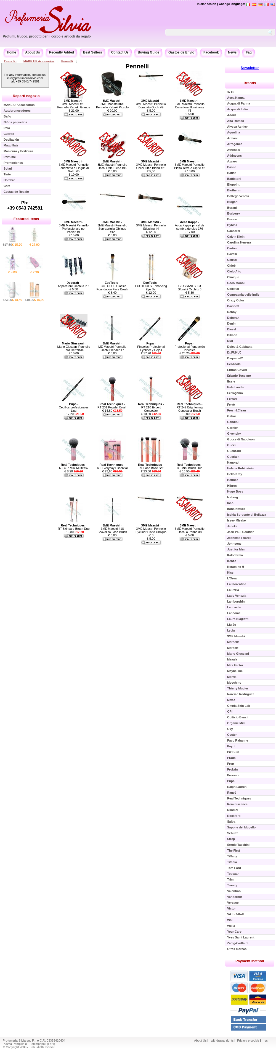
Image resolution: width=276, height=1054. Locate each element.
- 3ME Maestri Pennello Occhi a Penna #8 (190, 529)
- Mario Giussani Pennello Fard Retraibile (73, 347)
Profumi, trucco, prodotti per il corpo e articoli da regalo (47, 36)
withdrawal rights (222, 1040)
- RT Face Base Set (151, 466)
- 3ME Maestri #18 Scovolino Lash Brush (112, 529)
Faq (248, 52)
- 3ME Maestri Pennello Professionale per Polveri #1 (74, 227)
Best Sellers (92, 52)
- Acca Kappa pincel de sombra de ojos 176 (189, 225)
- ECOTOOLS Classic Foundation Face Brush (112, 286)
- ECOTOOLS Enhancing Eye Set (151, 286)
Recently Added (61, 52)
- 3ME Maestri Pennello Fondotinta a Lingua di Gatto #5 (74, 166)
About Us (32, 52)
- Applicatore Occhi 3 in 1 (74, 284)
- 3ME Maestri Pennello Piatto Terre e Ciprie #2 (189, 165)
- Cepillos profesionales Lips (74, 407)
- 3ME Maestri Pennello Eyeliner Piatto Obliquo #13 (151, 530)
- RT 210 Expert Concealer (151, 407)
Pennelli (67, 61)
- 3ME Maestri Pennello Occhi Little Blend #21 (151, 165)
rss (266, 1040)
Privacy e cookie (248, 1040)
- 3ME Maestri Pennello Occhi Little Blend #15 (112, 165)
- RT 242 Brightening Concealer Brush (190, 407)
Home (11, 52)
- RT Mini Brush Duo (189, 466)
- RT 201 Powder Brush (112, 405)
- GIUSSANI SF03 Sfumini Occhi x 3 (189, 286)
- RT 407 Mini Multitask (73, 466)
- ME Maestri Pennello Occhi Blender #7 (112, 347)
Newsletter (250, 68)
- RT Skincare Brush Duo (73, 527)
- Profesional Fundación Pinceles (189, 347)
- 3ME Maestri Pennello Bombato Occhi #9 (151, 104)
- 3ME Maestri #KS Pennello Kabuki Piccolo (112, 104)
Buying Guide (148, 52)
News (232, 52)
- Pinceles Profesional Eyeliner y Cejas (151, 347)
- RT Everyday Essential (112, 466)
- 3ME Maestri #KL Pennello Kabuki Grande (73, 104)
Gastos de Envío (181, 52)
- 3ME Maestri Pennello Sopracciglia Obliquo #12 (112, 227)
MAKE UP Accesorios (38, 61)
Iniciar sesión (206, 4)
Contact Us (120, 52)
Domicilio (10, 61)
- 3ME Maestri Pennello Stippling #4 (151, 225)
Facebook (211, 52)
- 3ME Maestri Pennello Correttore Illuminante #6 (190, 105)
